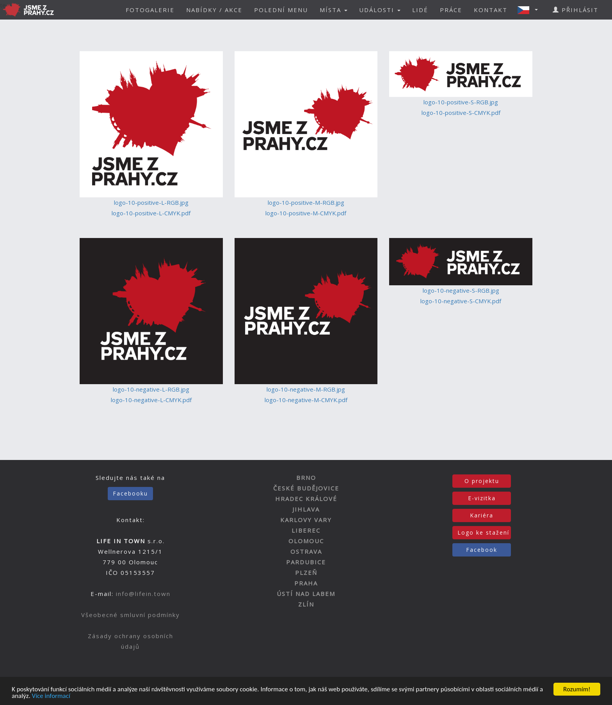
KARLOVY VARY (306, 520)
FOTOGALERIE (150, 10)
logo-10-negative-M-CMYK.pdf (306, 400)
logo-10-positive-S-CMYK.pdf (461, 112)
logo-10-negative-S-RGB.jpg (461, 290)
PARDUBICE (306, 562)
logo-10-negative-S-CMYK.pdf (460, 301)
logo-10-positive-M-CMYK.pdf (305, 213)
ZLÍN (306, 604)
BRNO (306, 477)
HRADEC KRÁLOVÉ (306, 499)
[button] (530, 10)
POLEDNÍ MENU (281, 10)
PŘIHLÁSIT (575, 10)
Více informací (51, 696)
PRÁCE (451, 10)
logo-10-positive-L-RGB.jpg (151, 202)
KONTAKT (490, 10)
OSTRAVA (306, 551)
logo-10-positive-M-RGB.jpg (306, 202)
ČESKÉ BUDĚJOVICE (306, 488)
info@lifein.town (143, 594)
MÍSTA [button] (333, 10)
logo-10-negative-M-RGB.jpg (306, 389)
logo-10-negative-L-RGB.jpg (151, 389)
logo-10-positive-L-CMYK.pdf (151, 213)
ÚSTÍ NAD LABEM (306, 594)
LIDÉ (420, 10)
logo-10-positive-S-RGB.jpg (460, 102)
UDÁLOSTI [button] (379, 10)
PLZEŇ (306, 572)
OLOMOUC (306, 541)
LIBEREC (306, 530)
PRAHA (306, 583)
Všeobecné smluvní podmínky (130, 615)
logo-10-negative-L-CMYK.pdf (151, 400)
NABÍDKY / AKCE (214, 10)
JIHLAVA (306, 509)
